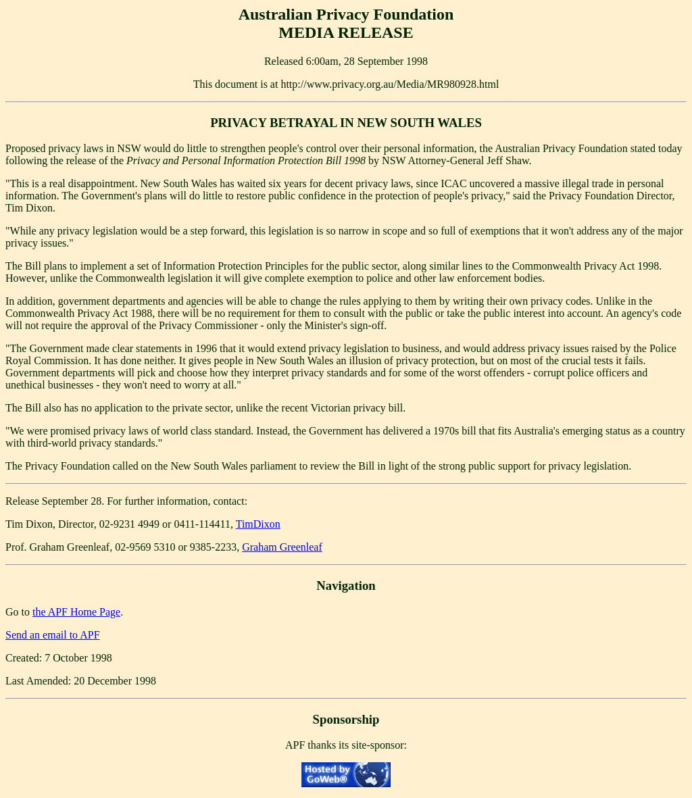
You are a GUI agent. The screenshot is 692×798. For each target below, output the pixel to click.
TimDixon (258, 524)
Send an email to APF (52, 635)
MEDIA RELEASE (345, 32)
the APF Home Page (76, 612)
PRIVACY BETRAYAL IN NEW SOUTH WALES (346, 123)
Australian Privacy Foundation (346, 14)
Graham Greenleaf (282, 547)
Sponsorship (346, 719)
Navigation (345, 585)
